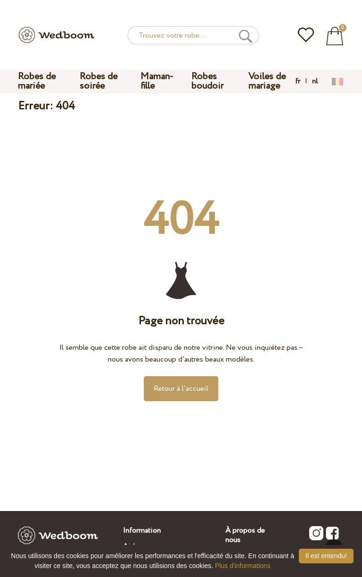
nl (315, 81)
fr (297, 81)
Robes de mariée (37, 81)
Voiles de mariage (267, 81)
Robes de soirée (98, 81)
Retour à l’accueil (181, 388)
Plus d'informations (243, 565)
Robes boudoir (207, 81)
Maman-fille (156, 81)
